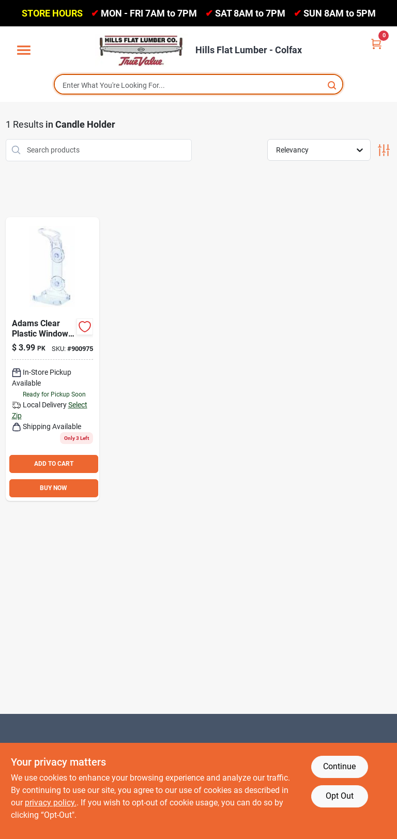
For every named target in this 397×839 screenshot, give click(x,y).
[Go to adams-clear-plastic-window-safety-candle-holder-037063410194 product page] (53, 359)
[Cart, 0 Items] (376, 43)
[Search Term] (198, 85)
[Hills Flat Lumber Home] (141, 50)
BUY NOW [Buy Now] (53, 488)
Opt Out (340, 796)
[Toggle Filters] (384, 150)
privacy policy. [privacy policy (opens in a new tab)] (51, 802)
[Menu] (23, 50)
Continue (339, 766)
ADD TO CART (53, 463)
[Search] (332, 84)
